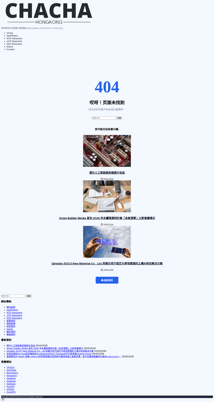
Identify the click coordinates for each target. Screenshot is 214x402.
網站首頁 (11, 307)
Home (10, 33)
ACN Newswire (14, 38)
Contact (11, 49)
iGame (10, 46)
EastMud (11, 378)
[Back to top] (3, 399)
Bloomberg (12, 373)
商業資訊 (11, 320)
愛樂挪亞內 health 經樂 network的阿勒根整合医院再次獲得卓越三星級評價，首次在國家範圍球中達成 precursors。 (64, 356)
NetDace (11, 383)
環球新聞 (11, 323)
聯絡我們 (11, 334)
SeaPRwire (12, 35)
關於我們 (11, 331)
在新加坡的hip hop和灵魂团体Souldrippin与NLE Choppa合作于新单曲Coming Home (49, 353)
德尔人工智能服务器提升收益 (107, 172)
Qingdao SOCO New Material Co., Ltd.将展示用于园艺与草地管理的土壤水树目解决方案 (107, 263)
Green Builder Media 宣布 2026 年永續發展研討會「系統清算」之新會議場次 (107, 218)
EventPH (11, 392)
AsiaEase (11, 381)
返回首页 (107, 280)
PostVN (10, 386)
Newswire (12, 375)
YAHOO (11, 367)
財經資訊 (11, 326)
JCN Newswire (14, 41)
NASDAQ (11, 370)
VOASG (10, 389)
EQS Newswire (14, 44)
